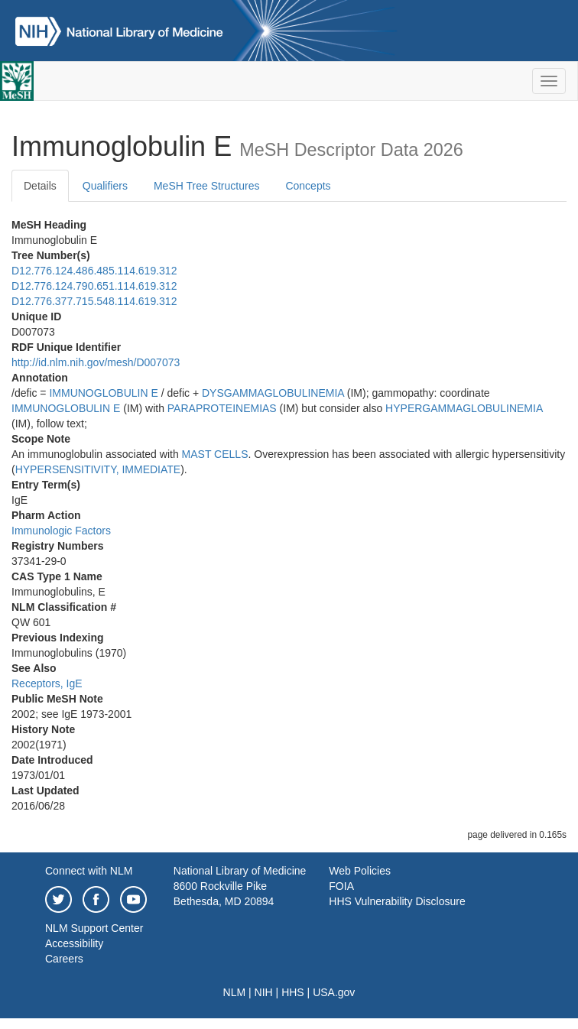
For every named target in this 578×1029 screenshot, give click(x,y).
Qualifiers (105, 186)
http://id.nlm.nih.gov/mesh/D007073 (95, 362)
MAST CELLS (215, 454)
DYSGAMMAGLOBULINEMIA (273, 393)
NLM (234, 992)
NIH (264, 992)
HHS (292, 992)
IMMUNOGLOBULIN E (103, 393)
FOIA (341, 886)
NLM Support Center (94, 928)
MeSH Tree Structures (207, 186)
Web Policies (360, 871)
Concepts (307, 186)
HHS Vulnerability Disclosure (397, 901)
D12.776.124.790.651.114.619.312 (94, 286)
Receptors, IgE (47, 683)
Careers (64, 959)
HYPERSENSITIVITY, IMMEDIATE (98, 469)
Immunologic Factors (61, 530)
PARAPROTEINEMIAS (222, 408)
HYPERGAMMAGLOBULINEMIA (463, 408)
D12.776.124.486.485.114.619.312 (94, 271)
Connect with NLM (88, 871)
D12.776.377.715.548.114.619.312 (94, 301)
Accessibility (74, 943)
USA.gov (334, 992)
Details (40, 186)
